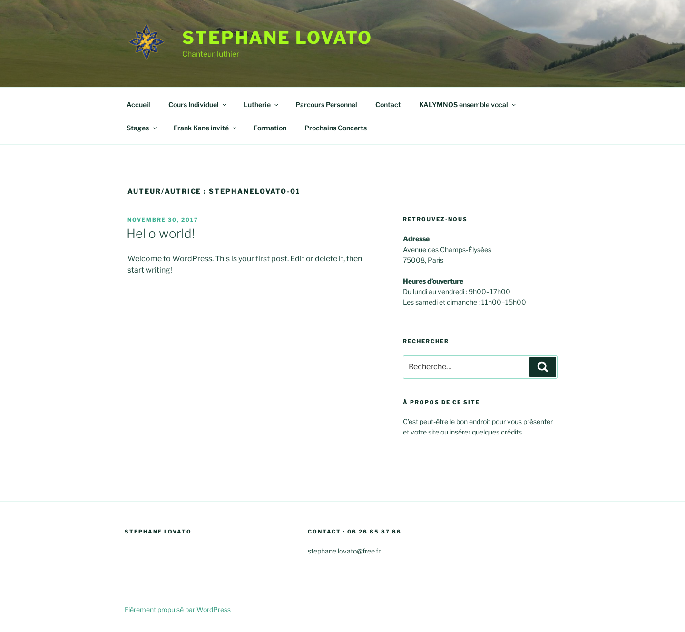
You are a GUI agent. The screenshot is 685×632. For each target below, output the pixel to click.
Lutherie (262, 104)
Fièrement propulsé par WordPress (178, 609)
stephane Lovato (277, 37)
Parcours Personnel (326, 104)
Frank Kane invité (206, 128)
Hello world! (161, 233)
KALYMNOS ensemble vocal (468, 104)
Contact (388, 104)
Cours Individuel (198, 104)
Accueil (138, 104)
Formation (270, 128)
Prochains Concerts (335, 128)
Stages (142, 128)
